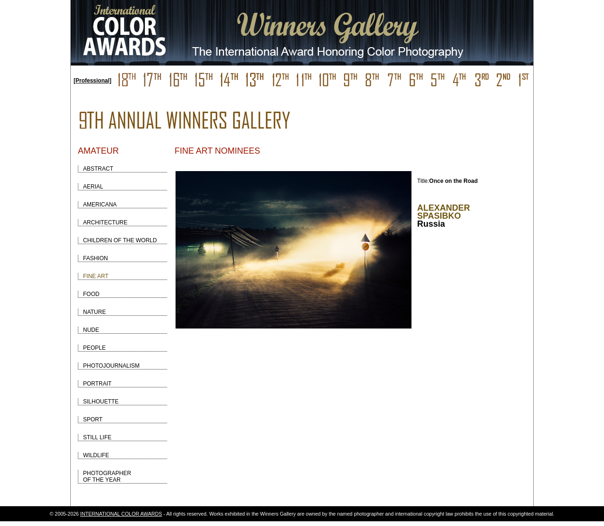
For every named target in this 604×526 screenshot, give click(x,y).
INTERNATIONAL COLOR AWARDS (121, 514)
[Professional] (92, 80)
